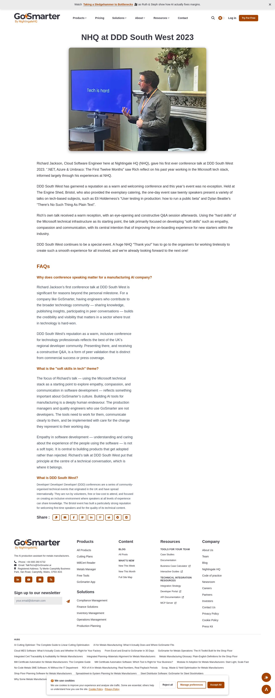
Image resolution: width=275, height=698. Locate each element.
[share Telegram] (117, 517)
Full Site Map (125, 577)
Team (205, 556)
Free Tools (83, 575)
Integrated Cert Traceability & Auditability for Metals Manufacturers (48, 656)
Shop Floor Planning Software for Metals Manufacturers (43, 673)
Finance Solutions (87, 606)
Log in (232, 18)
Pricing (99, 18)
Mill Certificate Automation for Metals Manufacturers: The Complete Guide (52, 662)
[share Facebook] (74, 517)
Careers (207, 588)
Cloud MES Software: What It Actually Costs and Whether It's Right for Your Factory (57, 650)
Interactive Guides (171, 571)
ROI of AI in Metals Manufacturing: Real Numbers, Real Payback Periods (120, 667)
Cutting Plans (85, 556)
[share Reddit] (109, 517)
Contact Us (208, 607)
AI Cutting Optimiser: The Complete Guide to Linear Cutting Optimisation (51, 645)
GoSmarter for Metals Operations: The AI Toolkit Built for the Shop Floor (195, 650)
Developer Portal (170, 591)
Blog (205, 562)
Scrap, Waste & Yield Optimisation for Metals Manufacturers (193, 667)
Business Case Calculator (175, 566)
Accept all (216, 684)
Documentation (168, 560)
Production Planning (89, 625)
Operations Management (91, 619)
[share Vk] (126, 517)
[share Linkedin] (91, 517)
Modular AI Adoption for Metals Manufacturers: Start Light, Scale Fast (213, 662)
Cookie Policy (210, 620)
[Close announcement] (270, 4)
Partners (207, 594)
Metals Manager (86, 569)
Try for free (248, 18)
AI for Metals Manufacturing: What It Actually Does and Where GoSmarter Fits (133, 645)
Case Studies (167, 554)
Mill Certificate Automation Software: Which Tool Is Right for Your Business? (134, 662)
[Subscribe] (68, 601)
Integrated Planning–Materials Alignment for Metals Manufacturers (121, 656)
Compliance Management (92, 600)
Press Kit (207, 626)
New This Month (127, 571)
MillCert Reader (86, 562)
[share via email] (65, 517)
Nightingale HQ (211, 569)
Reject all (168, 684)
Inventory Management (90, 613)
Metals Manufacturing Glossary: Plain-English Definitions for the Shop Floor (198, 656)
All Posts (123, 554)
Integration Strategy (170, 586)
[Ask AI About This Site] (266, 677)
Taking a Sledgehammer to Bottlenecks (108, 4)
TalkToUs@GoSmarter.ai (38, 565)
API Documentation (172, 597)
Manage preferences (191, 684)
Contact (183, 18)
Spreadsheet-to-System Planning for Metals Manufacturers (106, 673)
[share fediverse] (82, 517)
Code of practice (212, 575)
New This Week (127, 565)
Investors (207, 601)
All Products (84, 550)
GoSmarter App (86, 581)
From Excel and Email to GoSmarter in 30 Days (129, 650)
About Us (207, 550)
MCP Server (168, 603)
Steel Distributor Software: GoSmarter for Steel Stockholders (172, 673)
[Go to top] (266, 689)
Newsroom (208, 581)
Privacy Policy (210, 613)
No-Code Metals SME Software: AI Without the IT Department (46, 667)
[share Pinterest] (100, 517)
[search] (214, 18)
